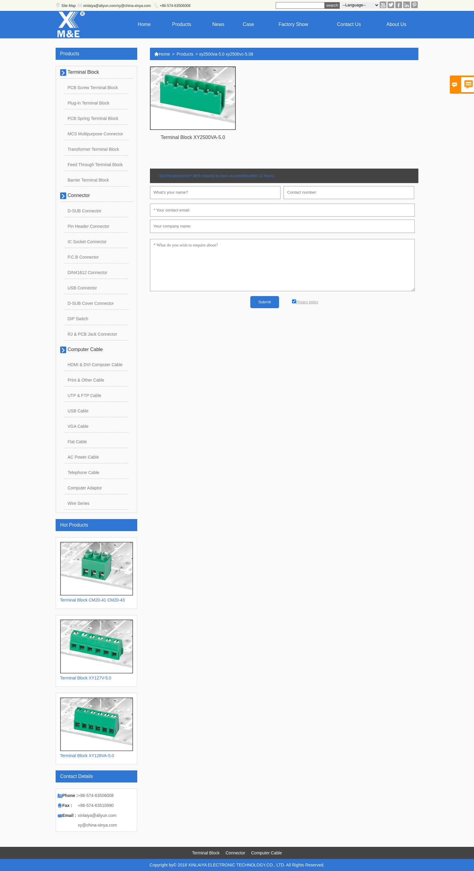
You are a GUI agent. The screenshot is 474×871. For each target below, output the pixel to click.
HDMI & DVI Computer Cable (95, 364)
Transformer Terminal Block (93, 149)
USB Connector (82, 287)
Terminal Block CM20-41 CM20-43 (92, 600)
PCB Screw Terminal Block (93, 87)
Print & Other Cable (86, 380)
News (218, 24)
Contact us (349, 24)
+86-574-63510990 (96, 805)
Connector (79, 195)
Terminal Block (83, 72)
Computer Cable (85, 349)
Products (181, 24)
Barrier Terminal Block (88, 180)
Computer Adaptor (85, 488)
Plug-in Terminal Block (88, 103)
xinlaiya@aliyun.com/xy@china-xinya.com (117, 6)
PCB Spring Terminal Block (93, 118)
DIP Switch (78, 318)
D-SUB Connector (85, 210)
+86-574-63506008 (175, 6)
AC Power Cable (83, 457)
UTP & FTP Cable (85, 395)
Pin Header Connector (89, 226)
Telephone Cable (83, 472)
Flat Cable (77, 441)
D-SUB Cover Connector (91, 303)
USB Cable (78, 410)
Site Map (68, 6)
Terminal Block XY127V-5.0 (86, 678)
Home (144, 24)
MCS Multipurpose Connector (95, 133)
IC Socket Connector (87, 241)
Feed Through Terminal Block (95, 164)
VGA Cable (78, 426)
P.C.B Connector (83, 257)
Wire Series (78, 503)
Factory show (293, 24)
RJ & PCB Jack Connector (92, 334)
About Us (396, 24)
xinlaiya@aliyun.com (97, 815)
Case (248, 24)
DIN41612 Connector (88, 272)
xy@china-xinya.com (97, 825)
